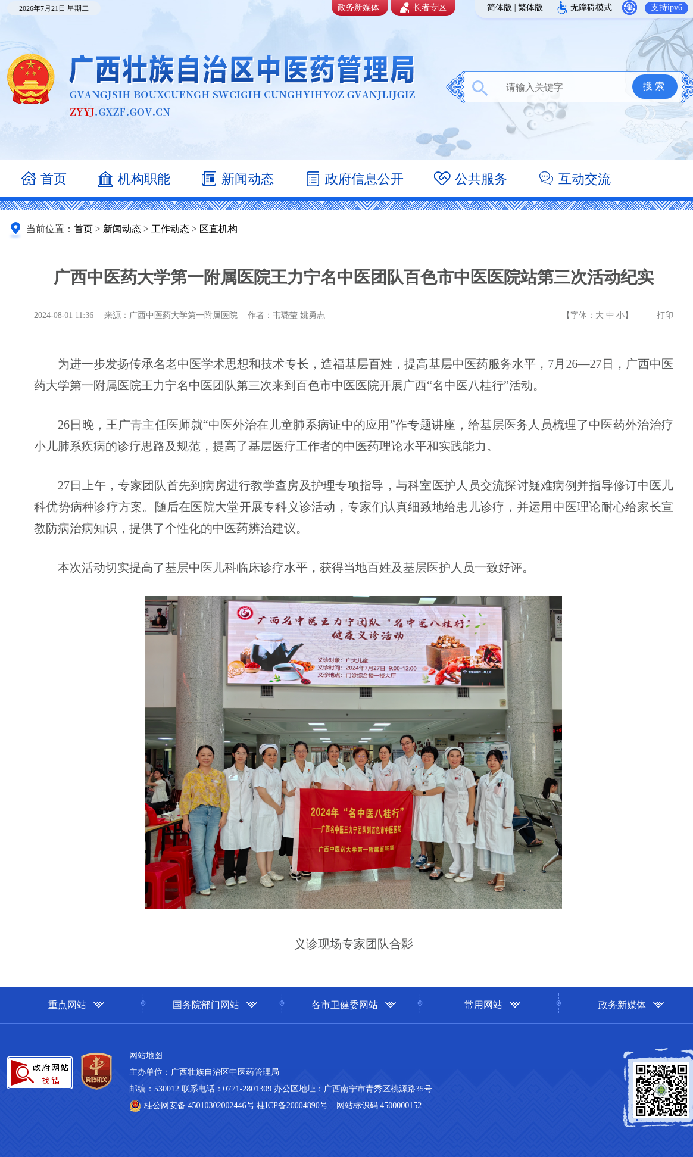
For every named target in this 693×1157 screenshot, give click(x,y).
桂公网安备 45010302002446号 (200, 1105)
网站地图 (146, 1055)
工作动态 (170, 229)
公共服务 (470, 180)
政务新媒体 (358, 7)
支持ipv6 (666, 7)
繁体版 (530, 7)
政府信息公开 (354, 180)
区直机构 (218, 229)
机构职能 (133, 180)
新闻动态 (237, 180)
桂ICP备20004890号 (292, 1105)
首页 (43, 180)
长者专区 (422, 8)
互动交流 (574, 180)
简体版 (499, 7)
